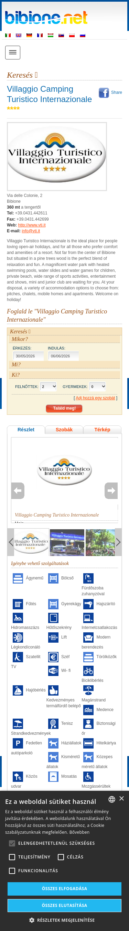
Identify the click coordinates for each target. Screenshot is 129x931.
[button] (64, 920)
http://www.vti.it (31, 225)
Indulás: (56, 348)
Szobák (64, 429)
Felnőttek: (27, 387)
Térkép (102, 429)
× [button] (121, 798)
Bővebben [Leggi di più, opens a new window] (79, 832)
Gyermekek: (75, 387)
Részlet (26, 429)
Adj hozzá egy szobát (95, 398)
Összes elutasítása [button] (64, 905)
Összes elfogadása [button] (64, 888)
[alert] (64, 861)
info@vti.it (31, 231)
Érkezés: (22, 348)
